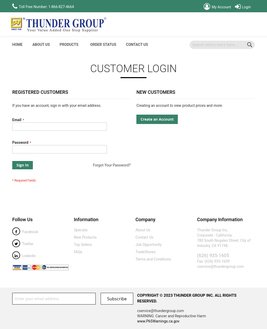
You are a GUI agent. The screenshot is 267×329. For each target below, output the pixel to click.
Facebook (25, 232)
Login (243, 7)
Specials (81, 230)
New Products (85, 237)
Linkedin (24, 256)
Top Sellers (83, 245)
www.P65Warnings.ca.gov (158, 321)
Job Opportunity (149, 245)
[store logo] (57, 24)
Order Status (103, 44)
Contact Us (137, 44)
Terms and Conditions (153, 259)
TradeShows (146, 252)
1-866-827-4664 (61, 7)
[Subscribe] (117, 299)
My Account (217, 7)
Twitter (22, 244)
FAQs (78, 252)
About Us (41, 44)
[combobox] (222, 45)
